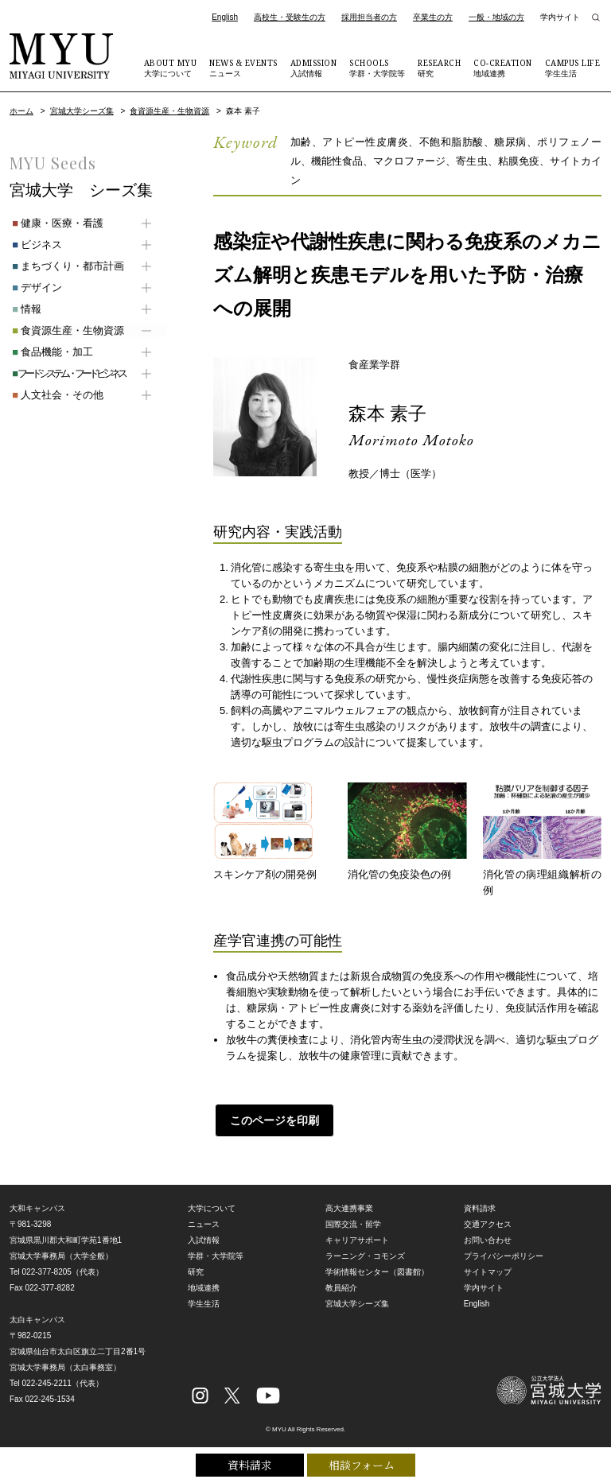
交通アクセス (488, 1224)
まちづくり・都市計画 (66, 266)
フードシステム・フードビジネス (66, 373)
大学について (170, 67)
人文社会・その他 (55, 395)
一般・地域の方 (496, 17)
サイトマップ (488, 1272)
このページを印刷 (272, 1120)
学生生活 (573, 67)
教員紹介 (341, 1287)
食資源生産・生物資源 (169, 111)
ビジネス (35, 244)
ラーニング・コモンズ (365, 1256)
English (225, 17)
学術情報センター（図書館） (377, 1272)
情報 (24, 309)
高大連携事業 (349, 1208)
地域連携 (502, 67)
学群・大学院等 (377, 67)
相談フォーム (362, 1465)
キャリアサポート (357, 1240)
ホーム (21, 111)
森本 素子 (389, 413)
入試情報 (313, 67)
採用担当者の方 (369, 17)
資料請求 (250, 1465)
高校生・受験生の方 (289, 17)
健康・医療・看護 (55, 223)
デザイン (35, 287)
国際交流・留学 (353, 1224)
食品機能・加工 (50, 352)
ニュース (243, 67)
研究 (439, 67)
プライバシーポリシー (503, 1256)
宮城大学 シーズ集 (81, 190)
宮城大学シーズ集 (82, 111)
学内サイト (560, 17)
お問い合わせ (488, 1240)
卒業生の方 (433, 17)
